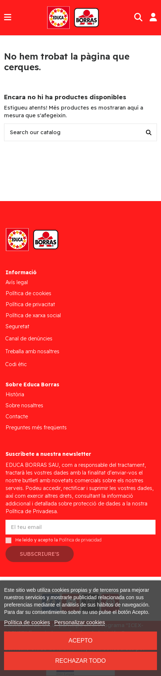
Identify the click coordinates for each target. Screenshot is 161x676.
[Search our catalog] (148, 133)
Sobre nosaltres (24, 405)
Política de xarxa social (33, 315)
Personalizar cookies (79, 622)
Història (15, 394)
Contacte (17, 416)
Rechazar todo (80, 661)
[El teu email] (80, 527)
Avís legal (17, 282)
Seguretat (17, 326)
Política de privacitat (30, 304)
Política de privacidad (80, 540)
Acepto (81, 640)
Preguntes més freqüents (36, 427)
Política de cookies (28, 293)
